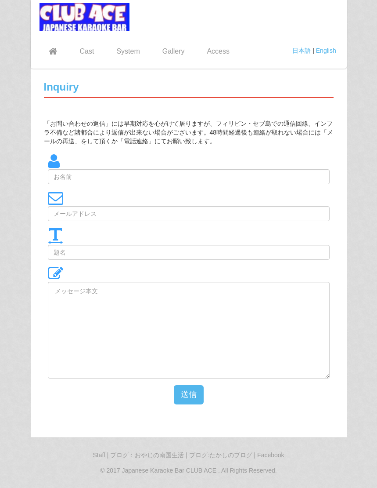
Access (218, 51)
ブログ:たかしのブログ (221, 455)
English (326, 50)
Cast (87, 51)
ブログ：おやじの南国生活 (148, 455)
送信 (189, 394)
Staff (99, 455)
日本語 (301, 50)
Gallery (173, 51)
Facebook (270, 455)
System (128, 51)
